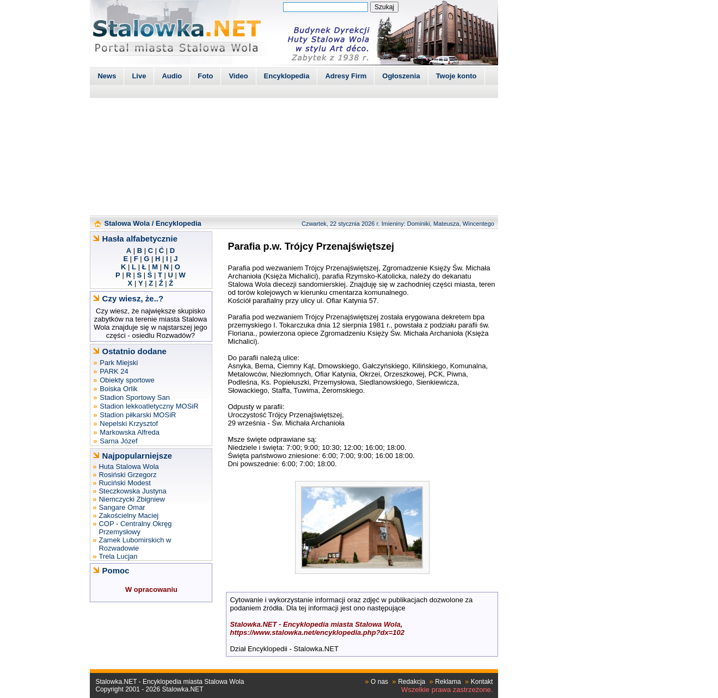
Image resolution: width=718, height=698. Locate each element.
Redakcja (411, 681)
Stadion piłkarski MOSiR (138, 415)
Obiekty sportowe (127, 380)
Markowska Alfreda (129, 432)
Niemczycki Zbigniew (131, 499)
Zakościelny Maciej (128, 515)
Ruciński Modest (124, 483)
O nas (379, 681)
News (106, 76)
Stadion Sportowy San (135, 397)
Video (238, 76)
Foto (205, 76)
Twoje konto (456, 76)
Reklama (448, 681)
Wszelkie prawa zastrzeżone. (447, 689)
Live (139, 76)
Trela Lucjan (118, 556)
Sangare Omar (122, 507)
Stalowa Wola (127, 223)
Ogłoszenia (401, 76)
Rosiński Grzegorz (127, 475)
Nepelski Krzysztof (129, 423)
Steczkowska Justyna (132, 491)
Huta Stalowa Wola (128, 466)
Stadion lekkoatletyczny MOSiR (149, 406)
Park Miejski (119, 363)
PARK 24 (114, 371)
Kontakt (482, 681)
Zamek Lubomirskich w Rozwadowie (135, 544)
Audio (172, 76)
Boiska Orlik (118, 389)
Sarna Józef (118, 441)
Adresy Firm (345, 76)
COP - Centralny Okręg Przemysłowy (135, 528)
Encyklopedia (287, 76)
